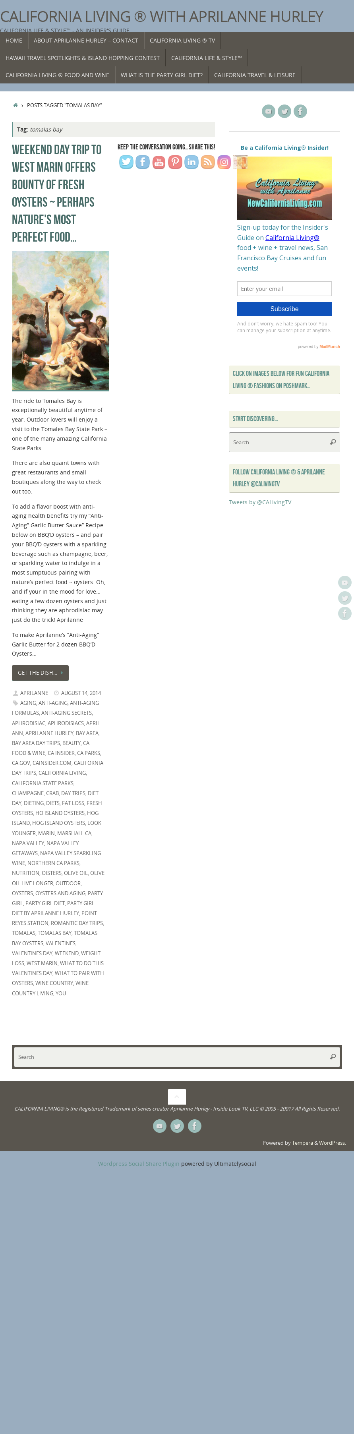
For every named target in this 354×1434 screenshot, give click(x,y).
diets (53, 803)
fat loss (73, 803)
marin (46, 833)
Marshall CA (74, 833)
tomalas (23, 933)
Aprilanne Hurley (49, 733)
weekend (67, 953)
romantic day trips (77, 923)
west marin (42, 963)
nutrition (25, 873)
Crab (52, 793)
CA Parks (88, 753)
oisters (52, 873)
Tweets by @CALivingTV (260, 502)
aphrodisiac (28, 723)
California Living (62, 773)
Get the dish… (42, 673)
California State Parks (43, 783)
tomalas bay (55, 933)
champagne (28, 793)
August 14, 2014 (81, 693)
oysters (22, 893)
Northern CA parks (53, 863)
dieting (34, 803)
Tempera (302, 1143)
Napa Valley (28, 843)
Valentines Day (32, 953)
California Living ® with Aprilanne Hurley (161, 16)
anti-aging (53, 703)
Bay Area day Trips (36, 743)
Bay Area (87, 733)
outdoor (68, 883)
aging (28, 703)
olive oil (76, 873)
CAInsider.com (52, 763)
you (61, 993)
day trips (73, 793)
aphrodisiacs (66, 723)
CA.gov (21, 763)
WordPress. (332, 1143)
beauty (71, 743)
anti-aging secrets (66, 713)
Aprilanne (34, 693)
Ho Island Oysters (60, 813)
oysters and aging (60, 893)
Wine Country (54, 983)
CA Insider (61, 753)
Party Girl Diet (45, 903)
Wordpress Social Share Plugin (139, 1163)
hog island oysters (58, 823)
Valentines (60, 943)
